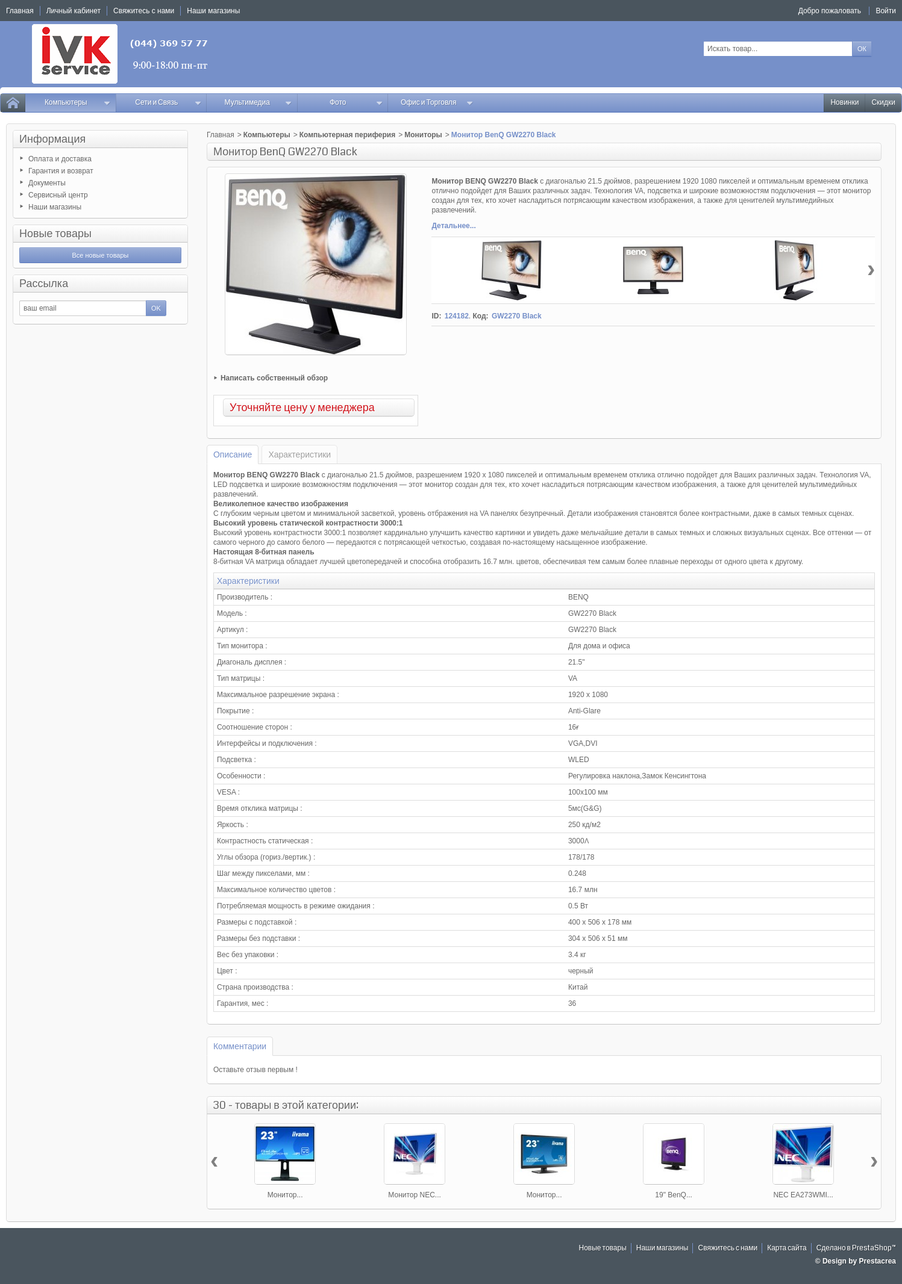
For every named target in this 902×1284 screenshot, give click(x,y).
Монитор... (285, 1195)
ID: (436, 316)
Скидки (883, 103)
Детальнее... (453, 226)
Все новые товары (100, 255)
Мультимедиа (258, 103)
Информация (52, 139)
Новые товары (55, 233)
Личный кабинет (73, 11)
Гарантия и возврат (60, 171)
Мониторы (423, 135)
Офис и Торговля (437, 103)
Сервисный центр (58, 195)
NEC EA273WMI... (803, 1195)
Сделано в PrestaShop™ (856, 1248)
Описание (232, 454)
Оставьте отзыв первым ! (255, 1069)
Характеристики (299, 454)
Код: (480, 316)
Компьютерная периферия (347, 135)
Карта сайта (787, 1248)
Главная (220, 135)
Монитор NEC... (414, 1195)
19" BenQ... (673, 1195)
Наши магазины (54, 207)
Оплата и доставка (60, 159)
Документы (47, 183)
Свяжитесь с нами (727, 1248)
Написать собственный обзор (274, 378)
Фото (356, 103)
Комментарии (239, 1046)
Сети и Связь (168, 103)
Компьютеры (78, 103)
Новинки (844, 103)
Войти (885, 11)
